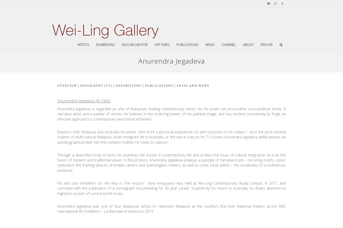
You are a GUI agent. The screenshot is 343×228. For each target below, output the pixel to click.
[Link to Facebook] (282, 3)
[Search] (281, 44)
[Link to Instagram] (275, 3)
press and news (193, 85)
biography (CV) (96, 85)
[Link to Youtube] (268, 3)
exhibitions (129, 85)
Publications (159, 85)
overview (67, 85)
